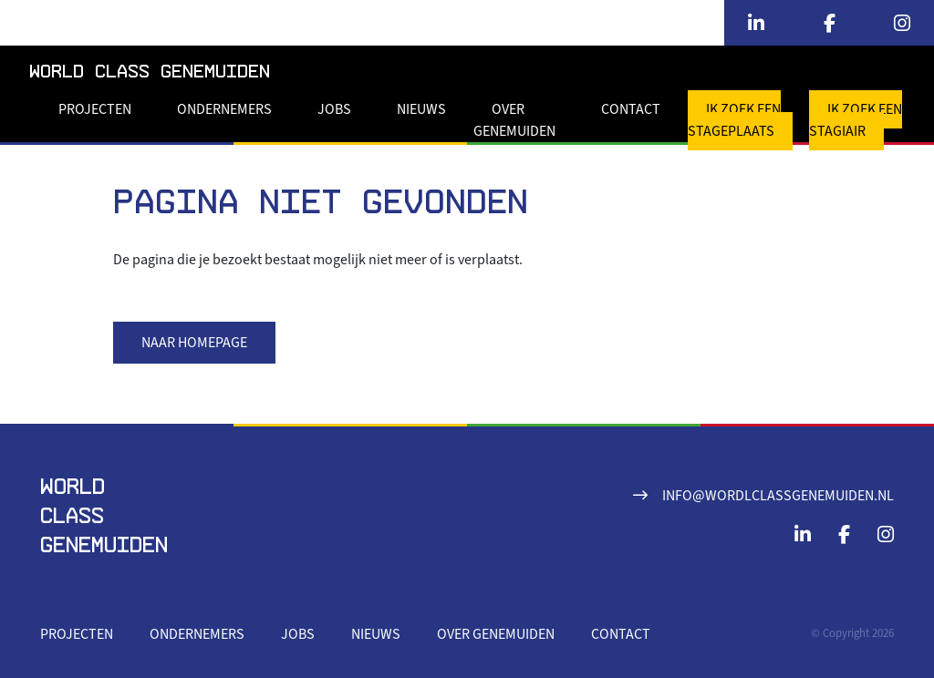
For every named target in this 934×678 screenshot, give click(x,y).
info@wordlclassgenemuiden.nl (778, 496)
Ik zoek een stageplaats (734, 120)
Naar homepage (194, 343)
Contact (630, 109)
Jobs (334, 109)
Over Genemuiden (514, 120)
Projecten (94, 109)
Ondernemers (224, 109)
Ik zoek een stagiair (855, 120)
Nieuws (421, 109)
